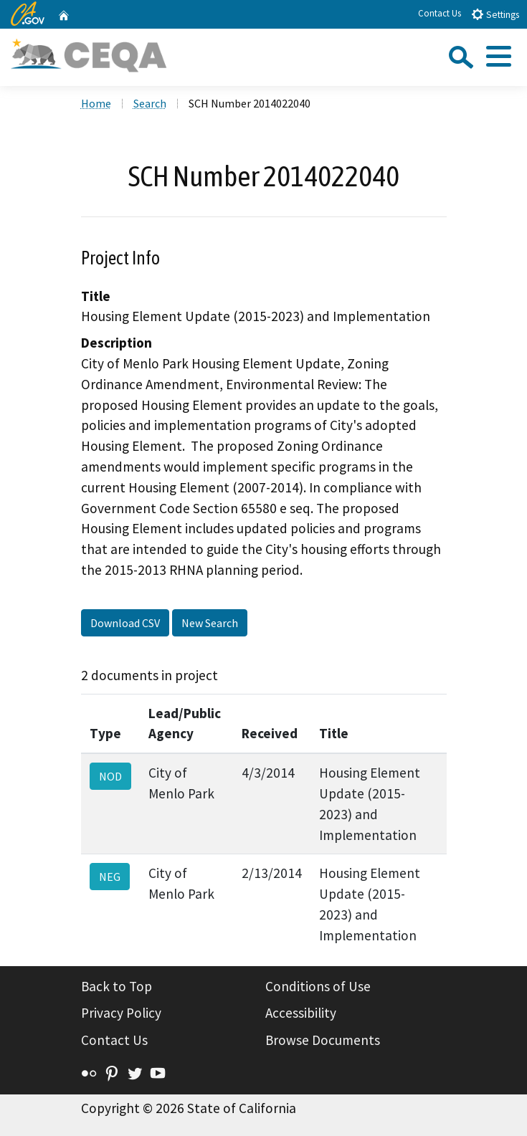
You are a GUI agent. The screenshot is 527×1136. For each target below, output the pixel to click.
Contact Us (439, 13)
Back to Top (116, 986)
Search (149, 103)
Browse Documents (322, 1040)
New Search (209, 623)
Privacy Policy (121, 1012)
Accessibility (300, 1012)
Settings (495, 14)
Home (96, 103)
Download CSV (125, 623)
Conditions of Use (318, 986)
